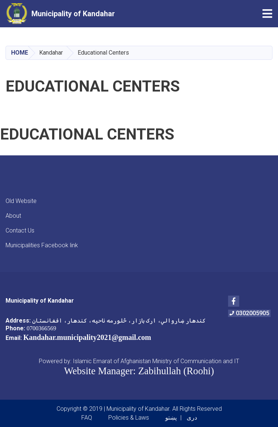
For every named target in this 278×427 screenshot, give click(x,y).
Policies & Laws (128, 417)
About (13, 215)
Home (19, 52)
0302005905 (249, 313)
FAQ (86, 417)
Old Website (21, 200)
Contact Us (20, 230)
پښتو (171, 417)
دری (192, 417)
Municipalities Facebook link (42, 245)
